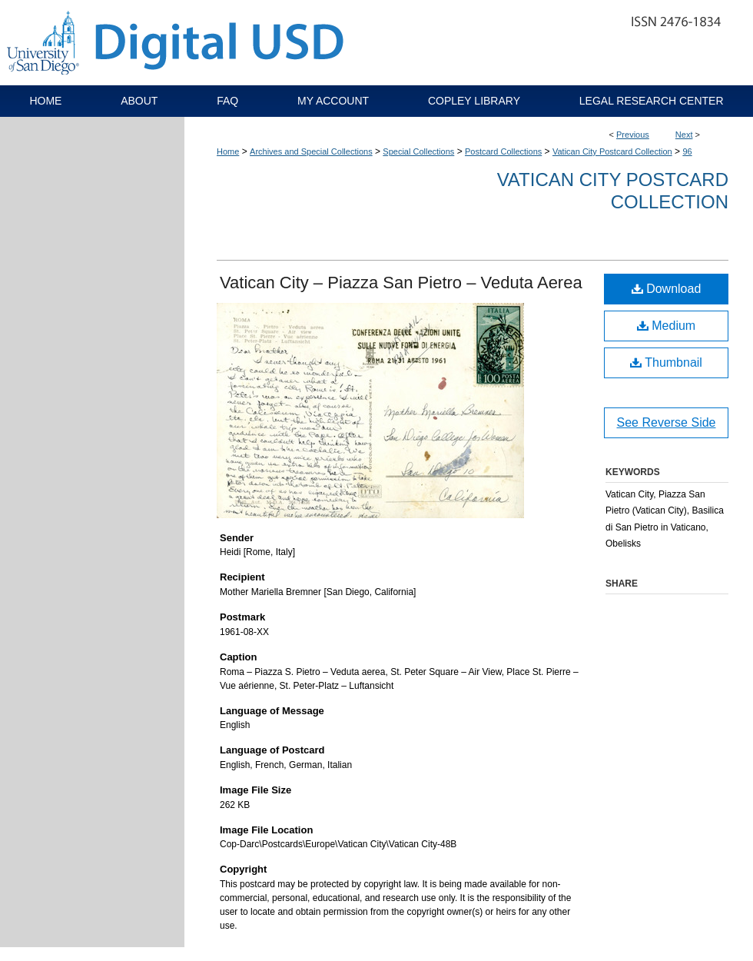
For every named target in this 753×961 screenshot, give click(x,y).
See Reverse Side (666, 422)
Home (228, 151)
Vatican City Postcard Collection (612, 151)
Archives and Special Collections (311, 151)
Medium (666, 325)
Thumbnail (666, 362)
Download (667, 288)
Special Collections (418, 151)
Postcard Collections (503, 151)
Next (684, 134)
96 (687, 151)
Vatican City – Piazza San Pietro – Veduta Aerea (401, 282)
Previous (632, 134)
